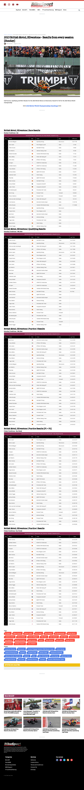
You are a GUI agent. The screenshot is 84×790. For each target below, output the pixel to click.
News (64, 10)
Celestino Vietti (9, 637)
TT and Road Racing (48, 10)
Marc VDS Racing (43, 656)
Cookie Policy (35, 762)
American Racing (10, 649)
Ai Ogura (7, 633)
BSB (39, 10)
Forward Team (32, 652)
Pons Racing (54, 656)
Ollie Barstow (9, 43)
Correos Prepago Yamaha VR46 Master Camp (40, 649)
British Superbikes (10, 764)
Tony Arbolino (32, 643)
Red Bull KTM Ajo (10, 659)
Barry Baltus (48, 633)
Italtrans (26, 656)
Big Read (18, 10)
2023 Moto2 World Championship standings (42, 106)
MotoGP (25, 10)
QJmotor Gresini (66, 656)
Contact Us (34, 767)
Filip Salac (44, 637)
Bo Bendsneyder (60, 633)
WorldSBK (32, 10)
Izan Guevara (54, 637)
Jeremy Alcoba (74, 637)
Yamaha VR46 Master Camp (56, 659)
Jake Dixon (64, 637)
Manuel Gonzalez (20, 640)
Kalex (33, 656)
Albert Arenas (17, 633)
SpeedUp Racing (32, 659)
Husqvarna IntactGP (56, 652)
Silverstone (8, 643)
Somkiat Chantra (20, 643)
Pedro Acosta (32, 640)
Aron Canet (38, 633)
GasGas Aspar (43, 652)
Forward (22, 652)
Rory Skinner (49, 640)
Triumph (42, 659)
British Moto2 (71, 633)
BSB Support (58, 10)
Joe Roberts (8, 640)
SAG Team (21, 659)
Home (5, 34)
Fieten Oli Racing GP (11, 652)
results (41, 640)
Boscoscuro (21, 649)
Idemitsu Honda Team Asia (13, 656)
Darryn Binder (21, 637)
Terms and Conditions (37, 764)
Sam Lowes (59, 640)
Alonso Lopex (28, 633)
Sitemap (33, 769)
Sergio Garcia (70, 640)
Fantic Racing (60, 649)
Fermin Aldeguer (33, 637)
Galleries (33, 760)
